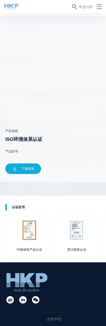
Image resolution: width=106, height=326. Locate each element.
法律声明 (53, 319)
